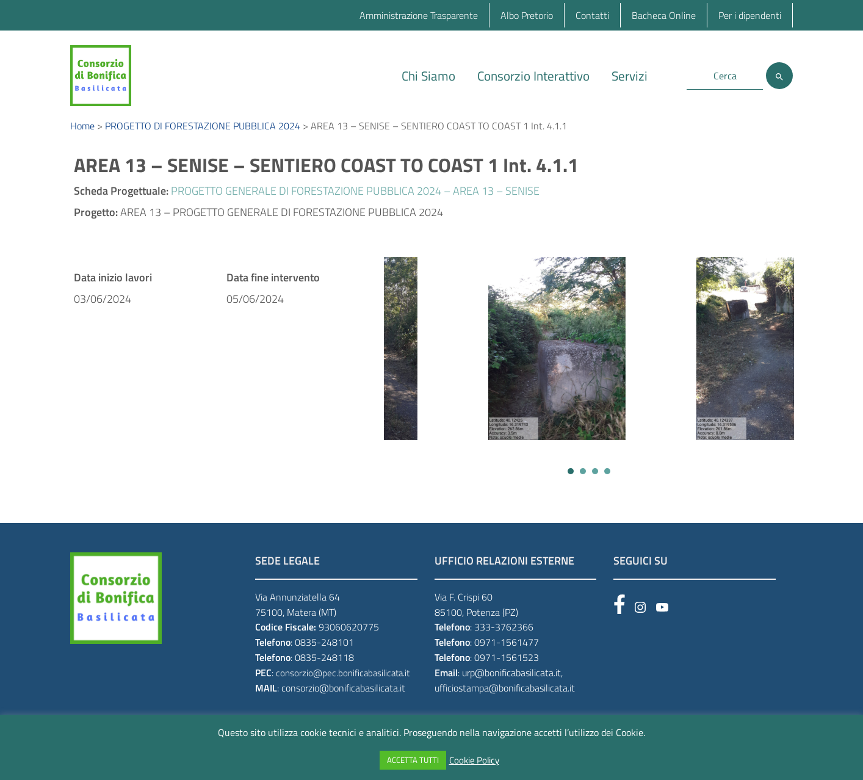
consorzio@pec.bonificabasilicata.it (343, 681)
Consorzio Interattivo (533, 75)
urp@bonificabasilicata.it (511, 681)
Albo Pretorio (526, 15)
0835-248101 (324, 650)
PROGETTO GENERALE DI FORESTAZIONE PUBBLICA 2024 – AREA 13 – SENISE (355, 199)
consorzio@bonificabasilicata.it (343, 696)
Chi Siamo (428, 75)
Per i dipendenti (749, 15)
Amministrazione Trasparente (418, 15)
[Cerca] (779, 75)
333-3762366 (503, 636)
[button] (571, 480)
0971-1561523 (506, 666)
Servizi (630, 75)
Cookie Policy (474, 760)
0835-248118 (324, 666)
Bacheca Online (664, 15)
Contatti (592, 15)
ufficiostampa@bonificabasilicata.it (505, 696)
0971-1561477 (506, 650)
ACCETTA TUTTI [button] (413, 760)
